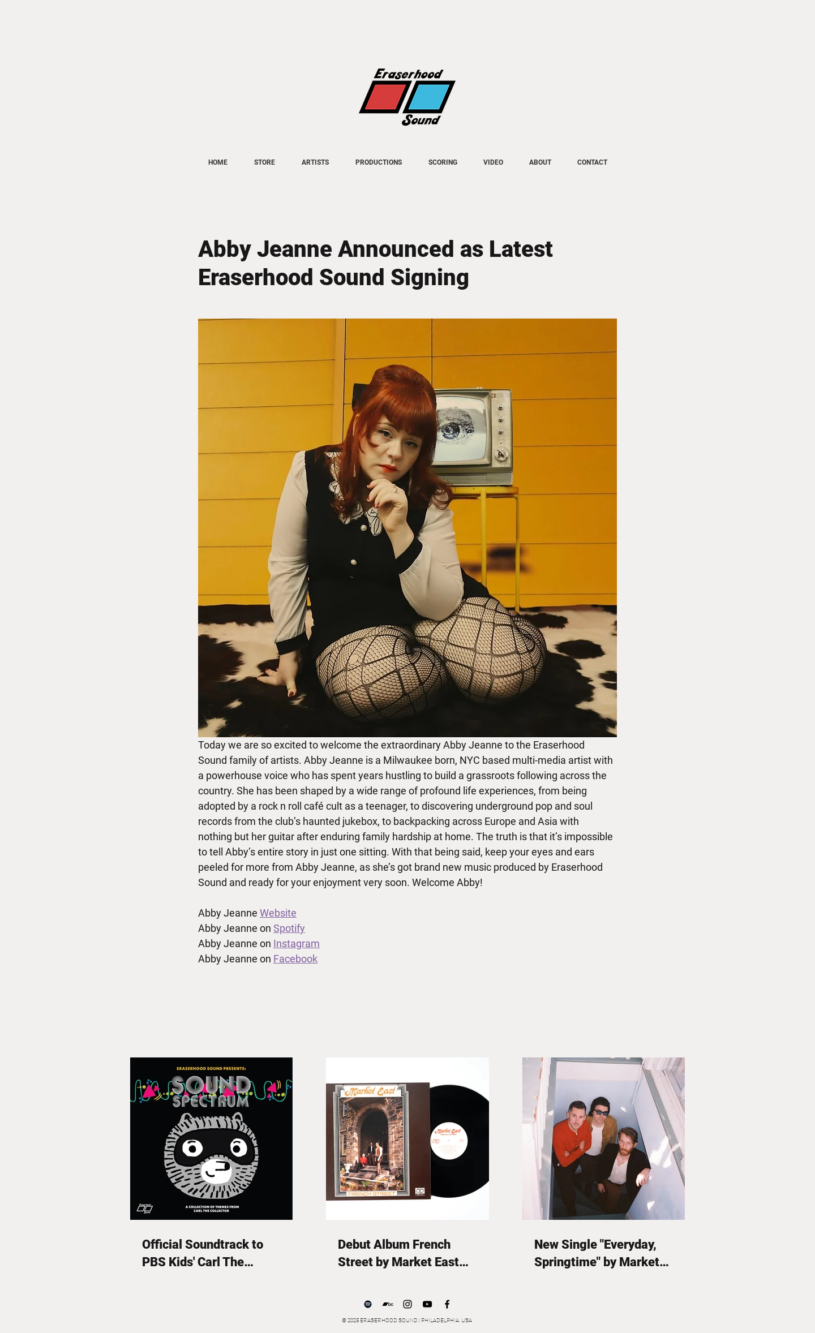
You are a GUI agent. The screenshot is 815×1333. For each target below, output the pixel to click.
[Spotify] (368, 1304)
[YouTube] (427, 1304)
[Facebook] (447, 1304)
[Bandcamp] (387, 1304)
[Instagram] (407, 1304)
